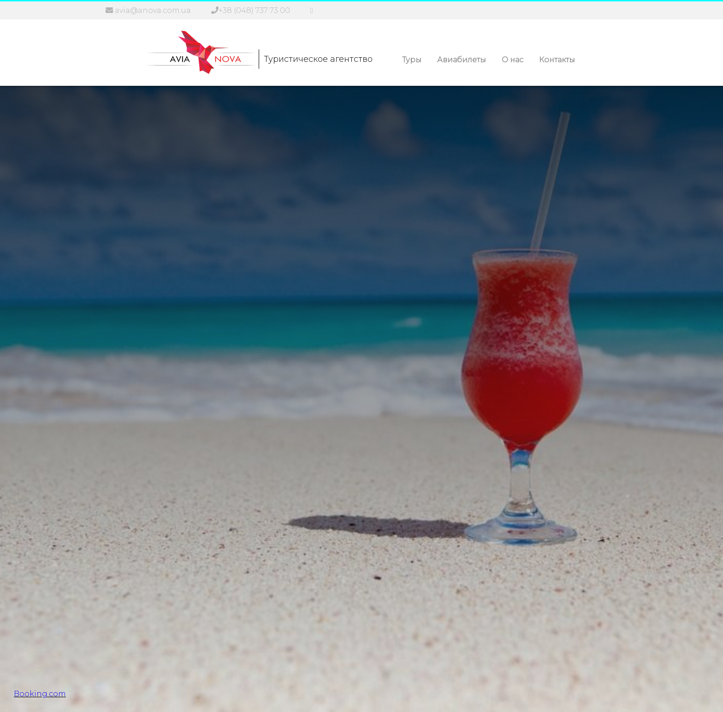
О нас (512, 59)
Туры (411, 59)
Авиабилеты (461, 59)
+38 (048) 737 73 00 (254, 10)
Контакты (557, 59)
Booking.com (40, 693)
